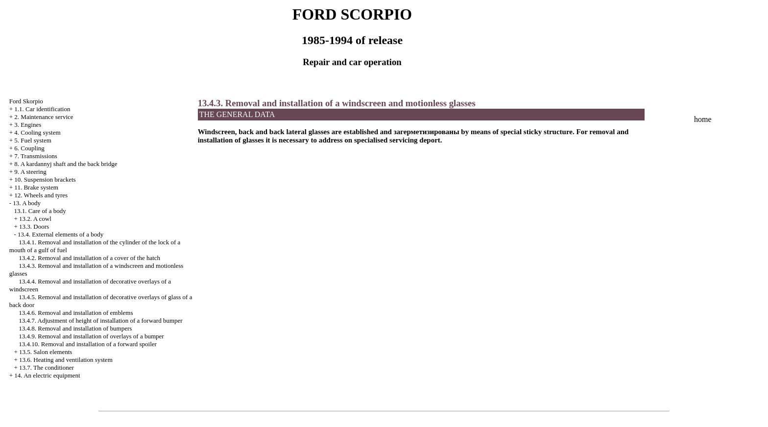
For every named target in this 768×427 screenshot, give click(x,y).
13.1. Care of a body (40, 210)
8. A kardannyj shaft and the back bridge (65, 163)
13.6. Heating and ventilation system (66, 359)
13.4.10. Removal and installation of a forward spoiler (88, 344)
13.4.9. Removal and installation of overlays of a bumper (91, 336)
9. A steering (30, 171)
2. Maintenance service (43, 116)
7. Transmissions (35, 156)
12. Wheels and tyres (41, 195)
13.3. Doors (34, 226)
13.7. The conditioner (46, 367)
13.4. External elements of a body (60, 234)
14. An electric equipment (47, 375)
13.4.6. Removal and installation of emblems (76, 312)
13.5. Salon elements (45, 352)
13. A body (27, 203)
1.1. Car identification (42, 109)
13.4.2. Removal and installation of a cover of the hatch (89, 257)
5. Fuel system (32, 140)
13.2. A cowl (35, 218)
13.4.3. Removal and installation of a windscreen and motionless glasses (337, 103)
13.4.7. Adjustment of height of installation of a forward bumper (100, 320)
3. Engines (27, 124)
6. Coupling (29, 148)
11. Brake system (36, 187)
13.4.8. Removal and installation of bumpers (75, 328)
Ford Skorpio (26, 101)
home (703, 119)
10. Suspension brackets (44, 179)
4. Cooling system (37, 132)
